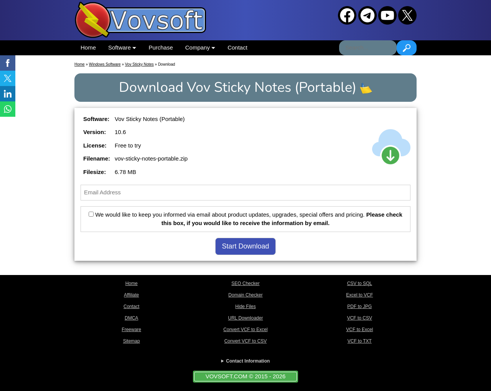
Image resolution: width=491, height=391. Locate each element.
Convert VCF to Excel (245, 329)
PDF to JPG (359, 306)
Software (122, 47)
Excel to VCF (359, 295)
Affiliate (131, 295)
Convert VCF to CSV (245, 341)
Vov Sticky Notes (139, 64)
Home (88, 47)
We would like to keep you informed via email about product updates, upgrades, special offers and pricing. (245, 219)
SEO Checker (245, 283)
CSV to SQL (359, 283)
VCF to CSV (359, 318)
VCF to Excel (359, 329)
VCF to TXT (360, 341)
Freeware (131, 329)
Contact (237, 47)
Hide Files (245, 306)
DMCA (131, 318)
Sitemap (131, 341)
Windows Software (105, 64)
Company (200, 47)
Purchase (160, 47)
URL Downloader (245, 318)
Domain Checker (245, 295)
